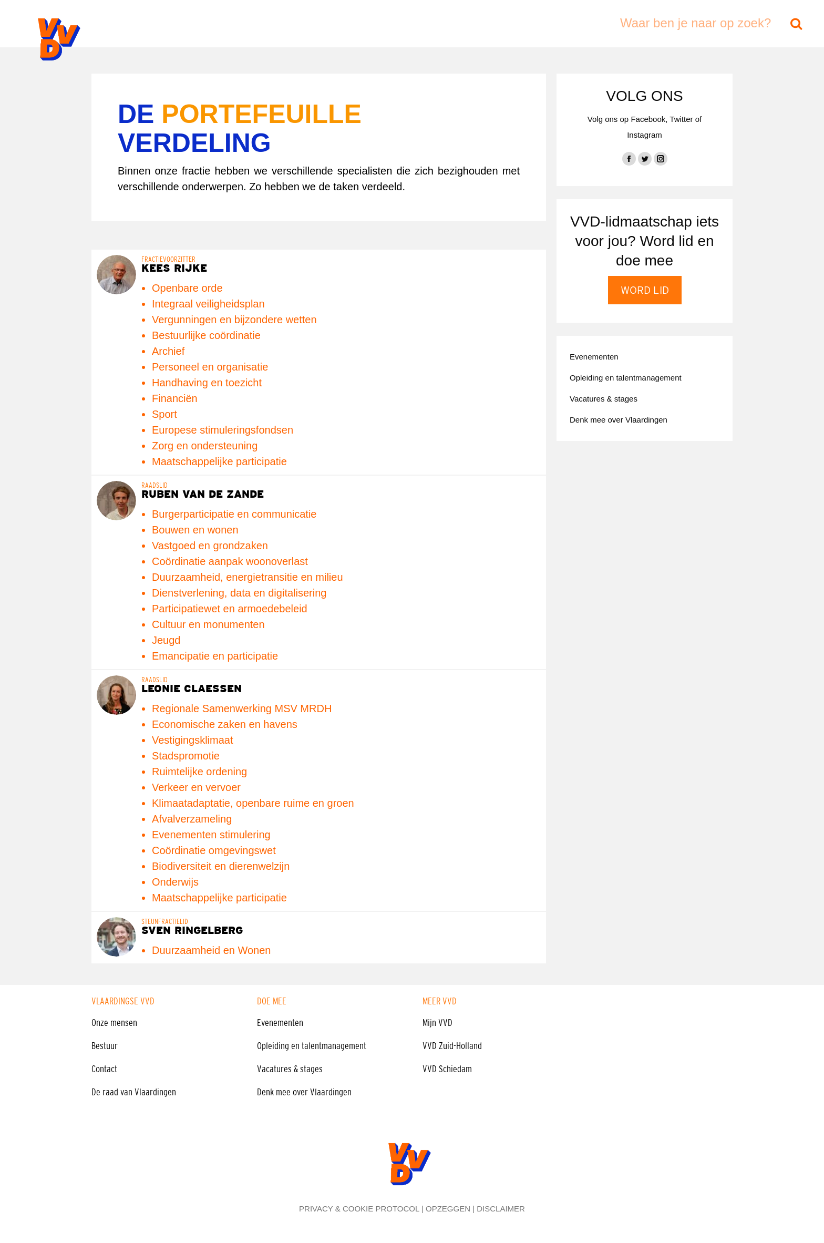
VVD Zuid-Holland (452, 1046)
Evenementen (280, 1023)
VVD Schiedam (447, 1069)
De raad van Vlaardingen (133, 1092)
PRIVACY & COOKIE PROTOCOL (359, 1208)
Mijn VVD (437, 1023)
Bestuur (104, 1046)
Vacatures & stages (290, 1069)
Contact (104, 1069)
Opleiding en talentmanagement (311, 1046)
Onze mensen (114, 1023)
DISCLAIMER (501, 1208)
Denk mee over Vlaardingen (304, 1092)
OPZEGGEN (448, 1208)
